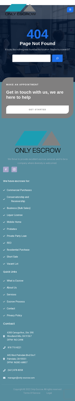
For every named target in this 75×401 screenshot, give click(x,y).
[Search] (57, 58)
